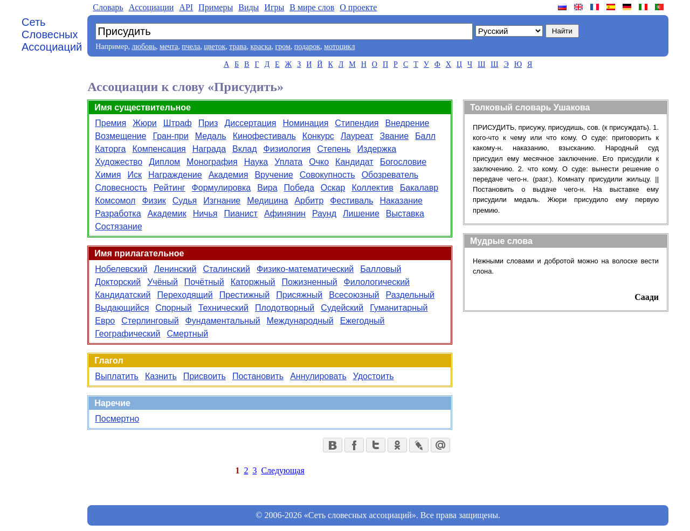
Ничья (205, 213)
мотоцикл (339, 47)
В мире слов (311, 7)
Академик (167, 213)
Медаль (210, 136)
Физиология (286, 148)
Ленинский (175, 269)
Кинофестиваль (264, 136)
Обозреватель (390, 174)
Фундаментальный (222, 320)
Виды (248, 7)
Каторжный (253, 282)
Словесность (121, 187)
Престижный (244, 294)
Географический (127, 333)
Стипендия (356, 123)
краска (260, 47)
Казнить (161, 376)
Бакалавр (419, 187)
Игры (274, 7)
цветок (214, 47)
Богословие (403, 161)
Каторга (110, 148)
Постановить (258, 376)
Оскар (333, 187)
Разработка (118, 213)
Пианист (240, 213)
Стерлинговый (149, 320)
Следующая (282, 470)
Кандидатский (122, 294)
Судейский (342, 307)
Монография (212, 161)
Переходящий (184, 294)
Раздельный (410, 294)
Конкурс (318, 136)
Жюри (145, 123)
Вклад (244, 148)
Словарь (108, 7)
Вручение (273, 174)
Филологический (377, 282)
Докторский (118, 282)
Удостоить (373, 376)
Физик (153, 200)
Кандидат (354, 161)
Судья (184, 200)
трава (237, 47)
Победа (299, 187)
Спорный (173, 307)
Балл (425, 136)
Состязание (118, 226)
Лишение (361, 213)
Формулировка (221, 187)
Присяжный (299, 294)
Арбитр (308, 200)
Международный (300, 320)
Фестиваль (351, 200)
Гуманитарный (398, 307)
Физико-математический (305, 269)
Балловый (380, 269)
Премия (110, 123)
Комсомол (115, 200)
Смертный (187, 333)
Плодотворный (284, 307)
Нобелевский (121, 269)
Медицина (267, 200)
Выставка (405, 213)
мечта (169, 47)
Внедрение (407, 123)
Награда (209, 148)
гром (282, 47)
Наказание (401, 200)
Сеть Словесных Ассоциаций (52, 34)
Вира (267, 187)
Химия (108, 174)
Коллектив (372, 187)
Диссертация (250, 123)
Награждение (175, 174)
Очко (319, 161)
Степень (333, 148)
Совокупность (327, 174)
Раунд (324, 213)
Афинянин (285, 213)
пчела (191, 47)
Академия (229, 174)
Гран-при (170, 136)
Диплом (164, 161)
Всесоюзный (354, 294)
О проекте (358, 7)
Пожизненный (309, 282)
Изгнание (221, 200)
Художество (118, 161)
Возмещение (120, 136)
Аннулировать (318, 376)
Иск (134, 174)
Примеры (215, 7)
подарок (307, 47)
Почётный (204, 282)
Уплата (288, 161)
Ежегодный (362, 320)
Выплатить (117, 376)
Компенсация (158, 148)
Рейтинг (169, 187)
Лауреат (357, 136)
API (186, 7)
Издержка (377, 148)
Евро (105, 320)
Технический (223, 307)
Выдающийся (122, 307)
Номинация (305, 123)
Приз (208, 123)
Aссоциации (151, 7)
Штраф (177, 123)
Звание (394, 136)
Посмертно (117, 418)
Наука (256, 161)
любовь (144, 47)
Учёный (162, 282)
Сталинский (226, 269)
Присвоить (204, 376)
